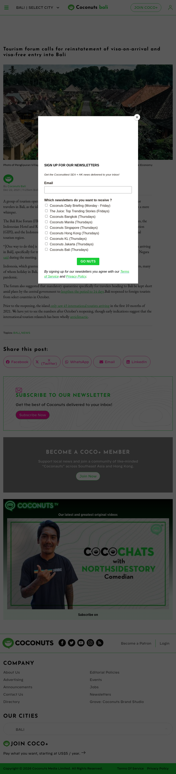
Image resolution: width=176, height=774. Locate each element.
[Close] (137, 117)
